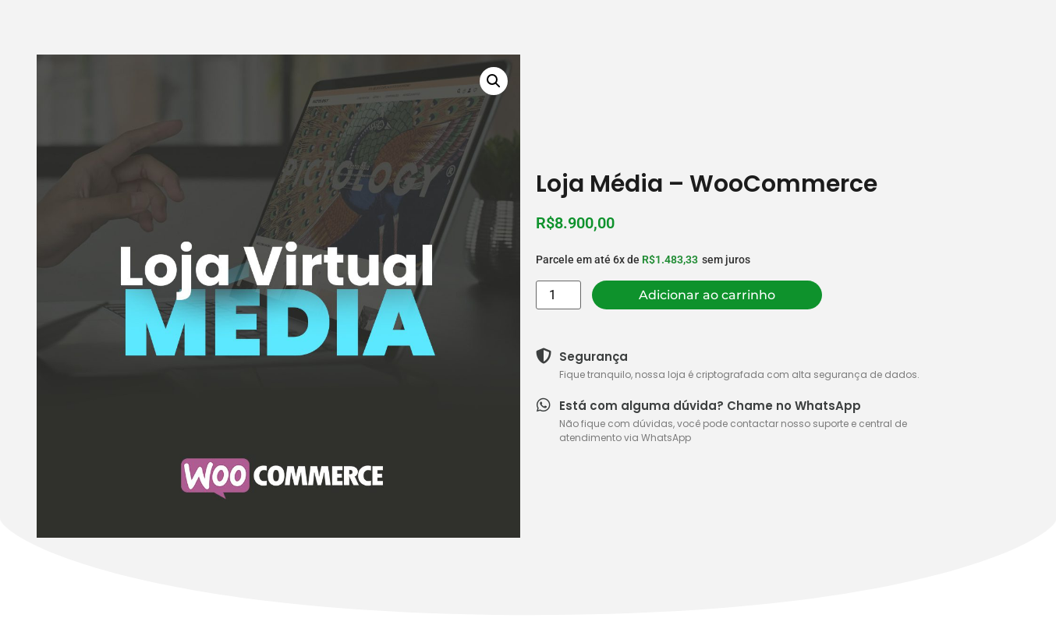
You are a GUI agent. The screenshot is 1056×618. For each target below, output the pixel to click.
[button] (494, 81)
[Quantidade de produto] (558, 295)
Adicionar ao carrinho (707, 295)
